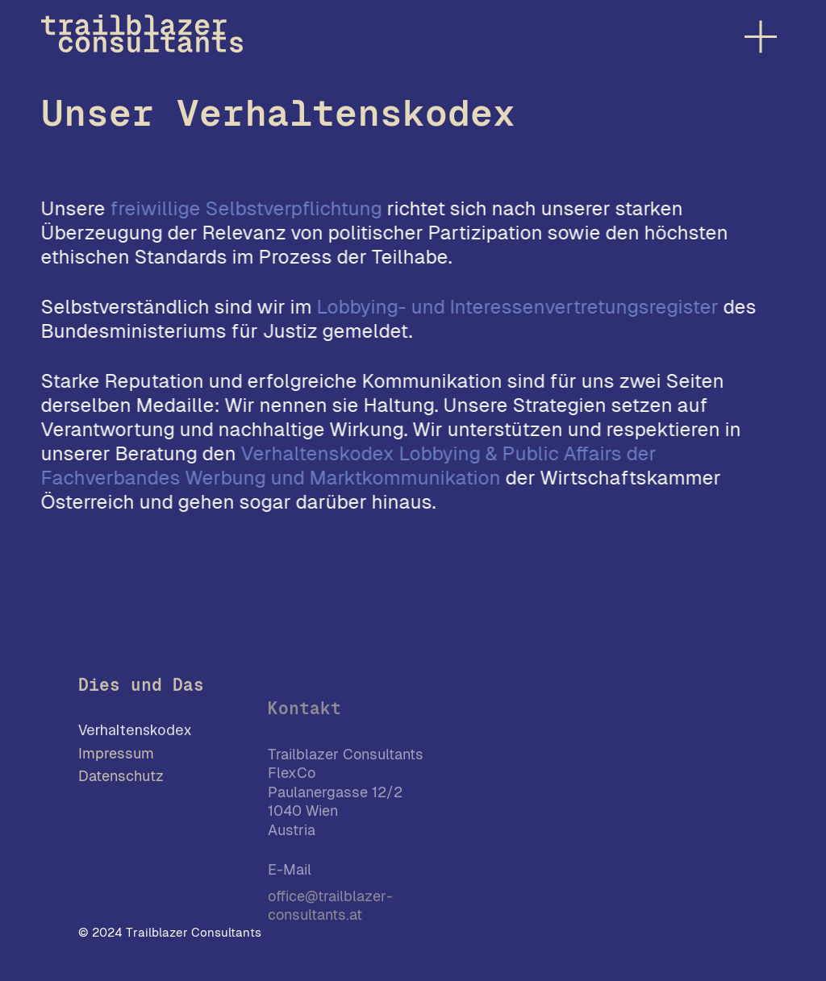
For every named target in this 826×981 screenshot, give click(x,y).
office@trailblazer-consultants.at (330, 919)
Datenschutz (121, 781)
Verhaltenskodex (134, 736)
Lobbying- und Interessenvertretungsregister (518, 307)
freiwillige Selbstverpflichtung (246, 208)
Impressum (116, 758)
